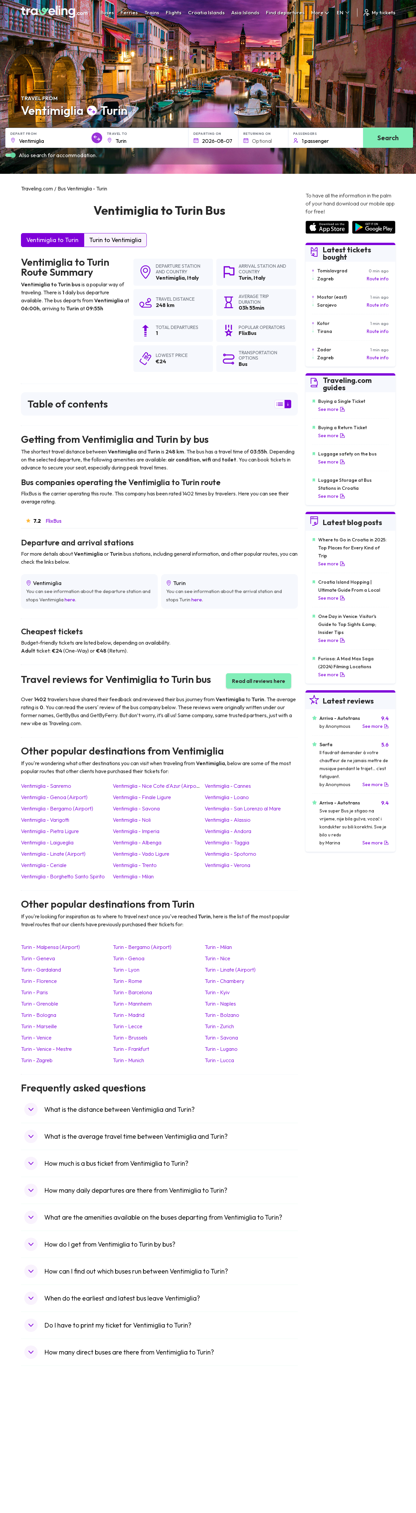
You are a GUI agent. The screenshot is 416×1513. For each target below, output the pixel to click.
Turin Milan (218, 947)
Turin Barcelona (132, 992)
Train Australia (226, 1450)
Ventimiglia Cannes (228, 785)
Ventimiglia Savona (136, 808)
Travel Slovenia (40, 1478)
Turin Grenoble (39, 1003)
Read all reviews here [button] (258, 681)
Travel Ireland (38, 1485)
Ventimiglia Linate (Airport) (53, 853)
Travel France (39, 1464)
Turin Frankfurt (131, 1049)
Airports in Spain (322, 1422)
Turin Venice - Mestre (46, 1049)
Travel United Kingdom (48, 1422)
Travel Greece (39, 1443)
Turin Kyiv (217, 992)
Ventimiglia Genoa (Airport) (54, 797)
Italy (193, 277)
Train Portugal (226, 1422)
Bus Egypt (128, 1464)
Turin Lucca (219, 1060)
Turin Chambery (224, 981)
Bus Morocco (132, 1422)
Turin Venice (36, 1037)
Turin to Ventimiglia (115, 240)
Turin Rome (127, 981)
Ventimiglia (170, 277)
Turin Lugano (221, 1049)
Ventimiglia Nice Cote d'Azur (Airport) (157, 785)
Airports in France (324, 1429)
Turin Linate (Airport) (230, 969)
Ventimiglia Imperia (136, 831)
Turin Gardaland (41, 969)
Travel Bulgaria (40, 1436)
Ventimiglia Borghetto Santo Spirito (63, 876)
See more (331, 409)
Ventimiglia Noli (132, 819)
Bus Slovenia (131, 1443)
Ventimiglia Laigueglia (47, 842)
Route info (378, 279)
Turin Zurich (219, 1026)
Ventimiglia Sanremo (46, 785)
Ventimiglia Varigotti (45, 819)
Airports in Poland (324, 1478)
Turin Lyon (126, 969)
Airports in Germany (326, 1464)
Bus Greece (130, 1450)
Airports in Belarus (324, 1443)
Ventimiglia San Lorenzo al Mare (243, 808)
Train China (223, 1436)
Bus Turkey (129, 1485)
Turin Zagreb (37, 1060)
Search (388, 138)
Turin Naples (220, 1003)
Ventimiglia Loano (227, 797)
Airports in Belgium (324, 1485)
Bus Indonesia (132, 1492)
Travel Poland (38, 1471)
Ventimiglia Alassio (228, 819)
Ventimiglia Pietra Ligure (50, 831)
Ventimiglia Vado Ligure (141, 853)
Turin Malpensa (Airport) (50, 947)
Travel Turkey (38, 1457)
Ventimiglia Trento (135, 865)
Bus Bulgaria (131, 1429)
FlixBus (54, 520)
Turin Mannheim (132, 1003)
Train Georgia (226, 1443)
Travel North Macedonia (49, 1429)
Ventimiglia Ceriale (44, 865)
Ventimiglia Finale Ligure (142, 797)
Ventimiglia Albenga (137, 842)
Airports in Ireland (324, 1436)
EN (343, 12)
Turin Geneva (38, 958)
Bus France (129, 1457)
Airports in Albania (324, 1471)
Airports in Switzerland (329, 1450)
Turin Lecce (127, 1026)
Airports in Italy (321, 1457)
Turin (245, 277)
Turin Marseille (39, 1026)
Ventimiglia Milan (133, 876)
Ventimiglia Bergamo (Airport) (57, 808)
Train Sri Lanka (227, 1429)
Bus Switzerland (134, 1478)
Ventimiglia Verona (227, 865)
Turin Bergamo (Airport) (142, 947)
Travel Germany (41, 1450)
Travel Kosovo (39, 1492)
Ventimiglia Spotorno (230, 853)
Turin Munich (128, 1060)
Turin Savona (221, 1037)
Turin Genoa (128, 958)
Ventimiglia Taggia (227, 842)
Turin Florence (39, 981)
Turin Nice (217, 958)
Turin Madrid (128, 1015)
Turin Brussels (130, 1037)
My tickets (378, 12)
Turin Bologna (38, 1015)
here (70, 599)
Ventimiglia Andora (228, 831)
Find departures (285, 12)
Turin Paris (34, 992)
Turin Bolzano (222, 1015)
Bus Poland (129, 1471)
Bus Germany (132, 1436)
